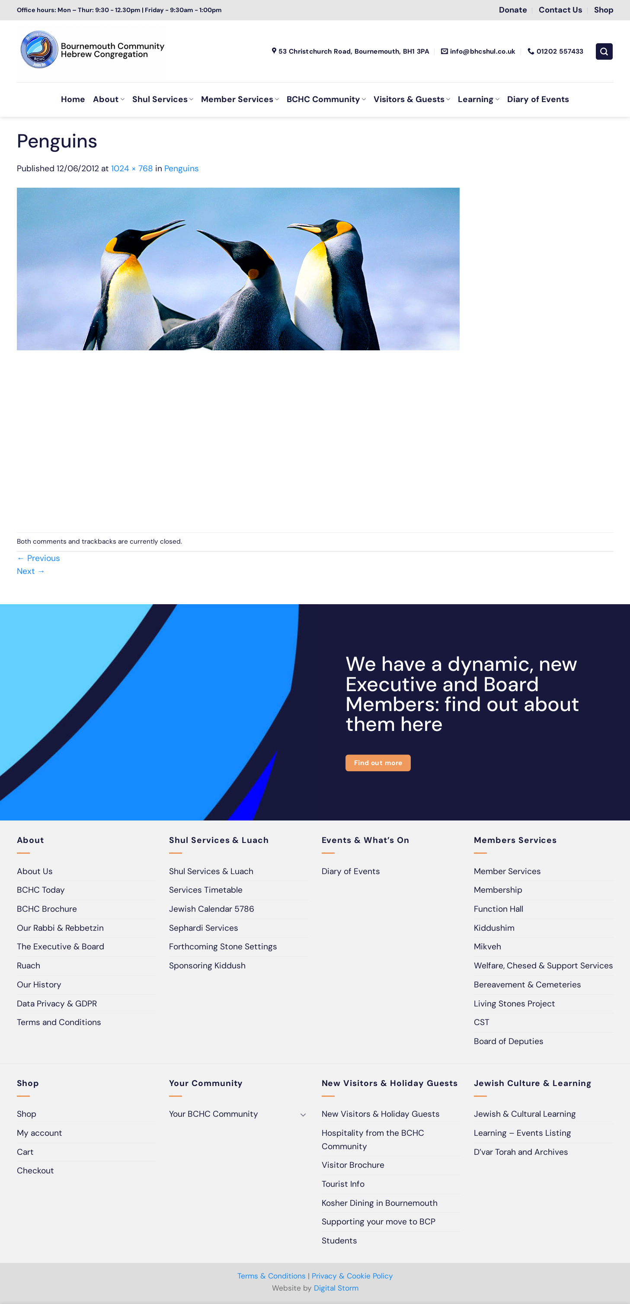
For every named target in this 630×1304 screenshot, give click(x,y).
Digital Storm (336, 1288)
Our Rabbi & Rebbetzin (60, 928)
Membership (498, 889)
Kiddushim (494, 928)
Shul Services (162, 99)
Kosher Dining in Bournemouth (380, 1203)
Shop (26, 1114)
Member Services (240, 99)
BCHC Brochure (47, 909)
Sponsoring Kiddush (207, 965)
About (108, 99)
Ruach (28, 965)
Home (73, 99)
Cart (25, 1152)
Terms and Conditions (59, 1022)
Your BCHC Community (213, 1114)
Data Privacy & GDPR (57, 1003)
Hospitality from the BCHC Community (373, 1140)
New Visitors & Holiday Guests (381, 1114)
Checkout (35, 1170)
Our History (39, 984)
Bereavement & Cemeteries (527, 984)
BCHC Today (41, 889)
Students (339, 1240)
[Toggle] (303, 1114)
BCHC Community (326, 99)
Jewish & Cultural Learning (525, 1114)
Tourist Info (343, 1184)
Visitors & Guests (412, 99)
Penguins (181, 168)
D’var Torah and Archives (521, 1152)
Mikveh (487, 946)
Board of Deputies (509, 1041)
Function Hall (498, 909)
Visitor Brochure (353, 1165)
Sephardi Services (203, 928)
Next (31, 571)
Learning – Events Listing (522, 1133)
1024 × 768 (132, 168)
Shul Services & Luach (211, 871)
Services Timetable (206, 889)
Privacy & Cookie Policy (352, 1276)
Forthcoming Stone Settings (223, 946)
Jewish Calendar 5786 (211, 909)
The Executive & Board (60, 946)
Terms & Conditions (271, 1276)
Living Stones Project (514, 1003)
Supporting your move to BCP (378, 1221)
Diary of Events (538, 99)
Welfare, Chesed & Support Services (543, 965)
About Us (35, 871)
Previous (38, 558)
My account (39, 1133)
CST (481, 1022)
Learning (478, 99)
